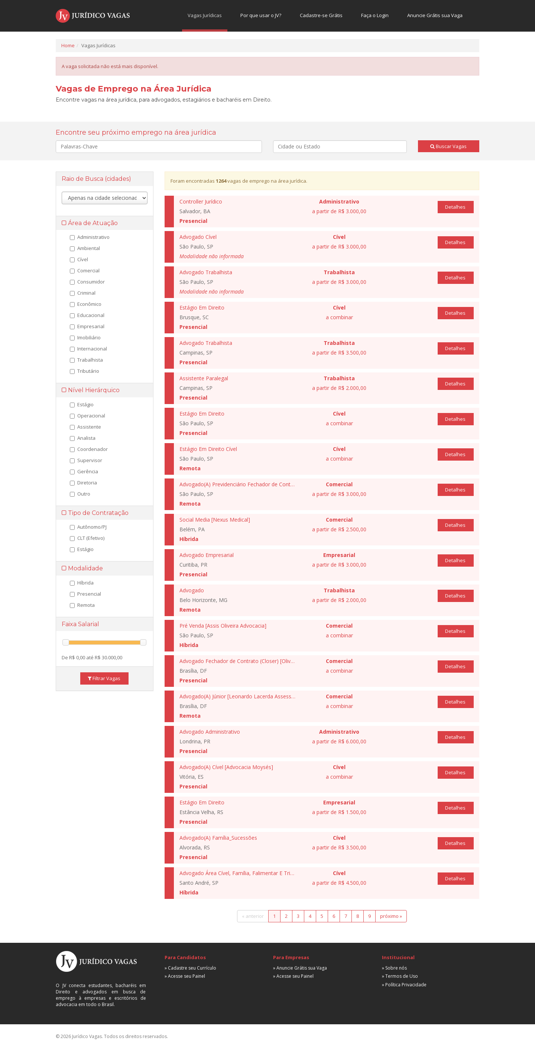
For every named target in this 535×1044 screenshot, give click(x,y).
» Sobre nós (394, 968)
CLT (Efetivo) (87, 538)
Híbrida (82, 582)
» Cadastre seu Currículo (190, 968)
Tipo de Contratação (95, 512)
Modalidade (82, 568)
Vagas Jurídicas (205, 15)
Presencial (85, 593)
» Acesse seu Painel (185, 976)
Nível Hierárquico (91, 390)
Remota (82, 605)
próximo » (391, 916)
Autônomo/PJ (88, 526)
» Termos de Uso (400, 976)
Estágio (82, 549)
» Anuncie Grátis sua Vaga (300, 968)
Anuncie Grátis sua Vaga (435, 15)
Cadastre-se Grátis (321, 15)
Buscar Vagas (448, 146)
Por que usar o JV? (260, 15)
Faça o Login (375, 15)
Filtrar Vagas (104, 678)
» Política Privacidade (404, 984)
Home (68, 45)
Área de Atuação (90, 223)
